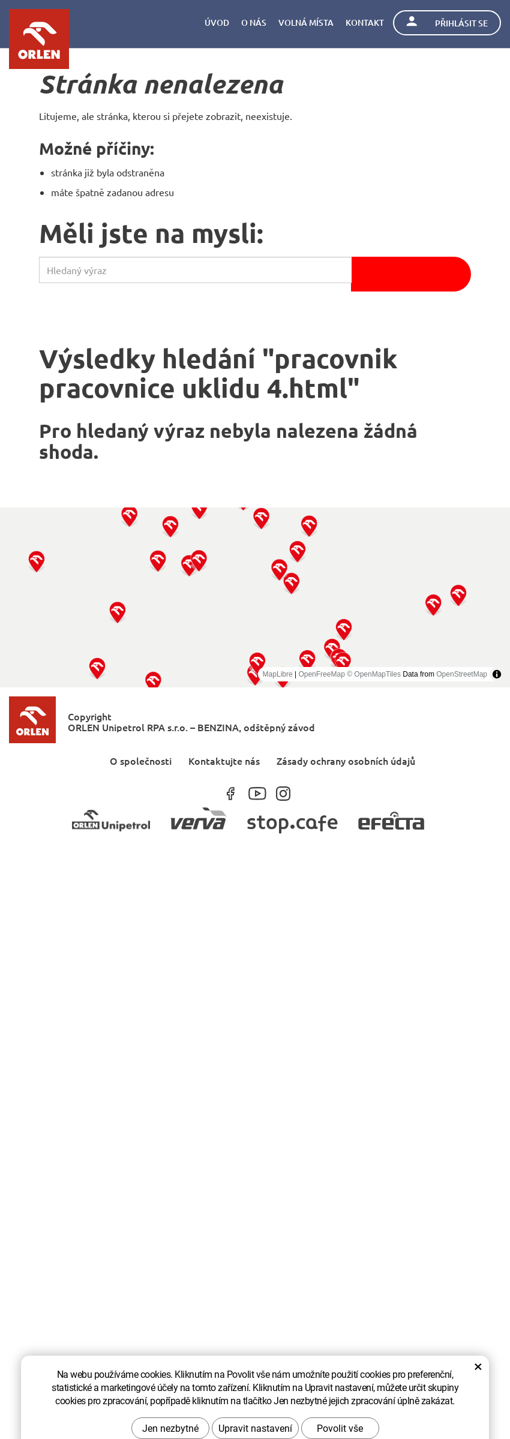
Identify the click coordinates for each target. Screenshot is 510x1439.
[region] (255, 597)
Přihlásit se (447, 22)
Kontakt (365, 22)
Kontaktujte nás (224, 760)
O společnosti (141, 760)
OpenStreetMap (461, 674)
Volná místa (306, 22)
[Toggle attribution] (497, 674)
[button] (36, 561)
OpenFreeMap (321, 674)
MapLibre (278, 674)
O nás (253, 22)
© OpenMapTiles (374, 674)
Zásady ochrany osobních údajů (346, 760)
